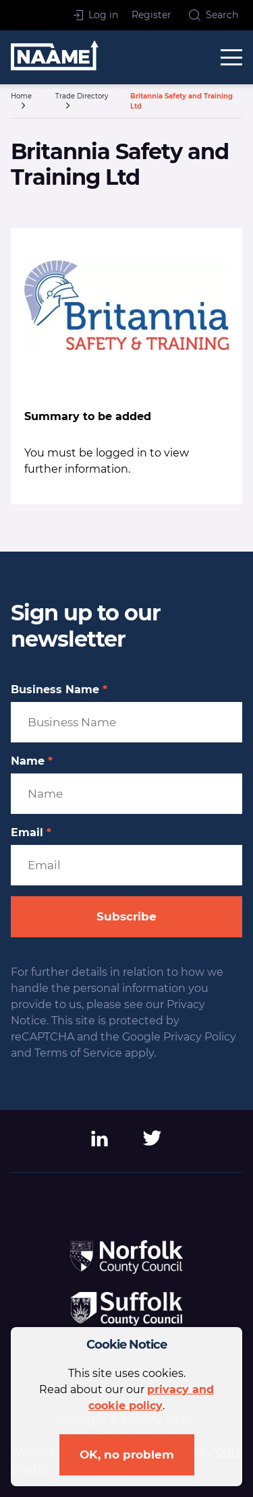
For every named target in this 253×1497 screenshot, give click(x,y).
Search (213, 15)
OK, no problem (127, 1454)
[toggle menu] (231, 57)
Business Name (59, 689)
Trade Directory (81, 96)
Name (32, 761)
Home (21, 96)
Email (31, 832)
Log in (96, 15)
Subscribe (126, 916)
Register (151, 15)
